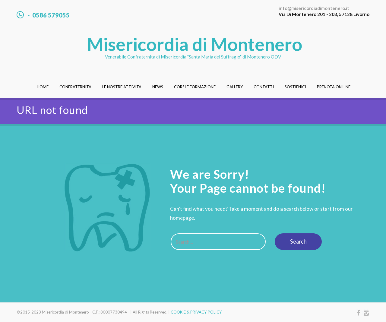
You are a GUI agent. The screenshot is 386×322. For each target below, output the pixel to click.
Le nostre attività (121, 86)
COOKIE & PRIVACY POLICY (196, 312)
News (157, 86)
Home (43, 86)
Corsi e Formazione (195, 86)
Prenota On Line (333, 86)
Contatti (264, 86)
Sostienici (295, 86)
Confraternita (75, 86)
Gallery (234, 86)
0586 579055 (51, 15)
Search (298, 241)
